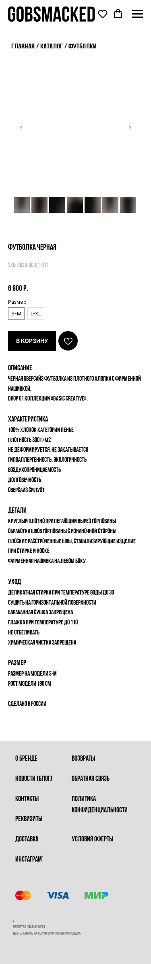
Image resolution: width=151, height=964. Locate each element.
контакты (27, 799)
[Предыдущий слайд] (21, 128)
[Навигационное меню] (137, 14)
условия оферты (92, 839)
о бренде (26, 759)
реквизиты (28, 819)
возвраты (83, 759)
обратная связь (91, 779)
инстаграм (28, 860)
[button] (103, 14)
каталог (52, 47)
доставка (26, 839)
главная (23, 47)
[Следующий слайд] (130, 128)
